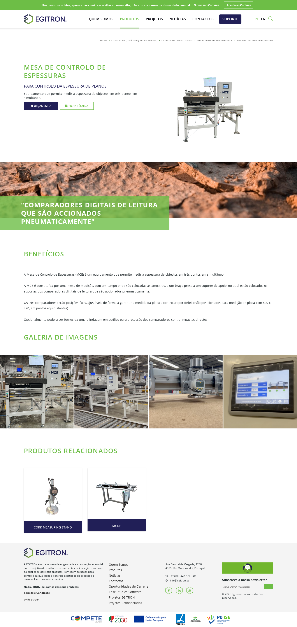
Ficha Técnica (76, 106)
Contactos (203, 19)
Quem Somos (101, 19)
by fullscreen (31, 599)
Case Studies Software (125, 592)
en (263, 19)
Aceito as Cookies (239, 5)
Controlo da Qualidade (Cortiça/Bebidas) (134, 40)
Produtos (129, 19)
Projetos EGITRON (122, 597)
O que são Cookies (206, 5)
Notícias (177, 19)
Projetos (154, 19)
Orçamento (41, 106)
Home (103, 40)
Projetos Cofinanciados (125, 603)
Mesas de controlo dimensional (214, 40)
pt (257, 19)
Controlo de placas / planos (177, 40)
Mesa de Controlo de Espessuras (255, 40)
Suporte (230, 19)
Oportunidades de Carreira (129, 586)
